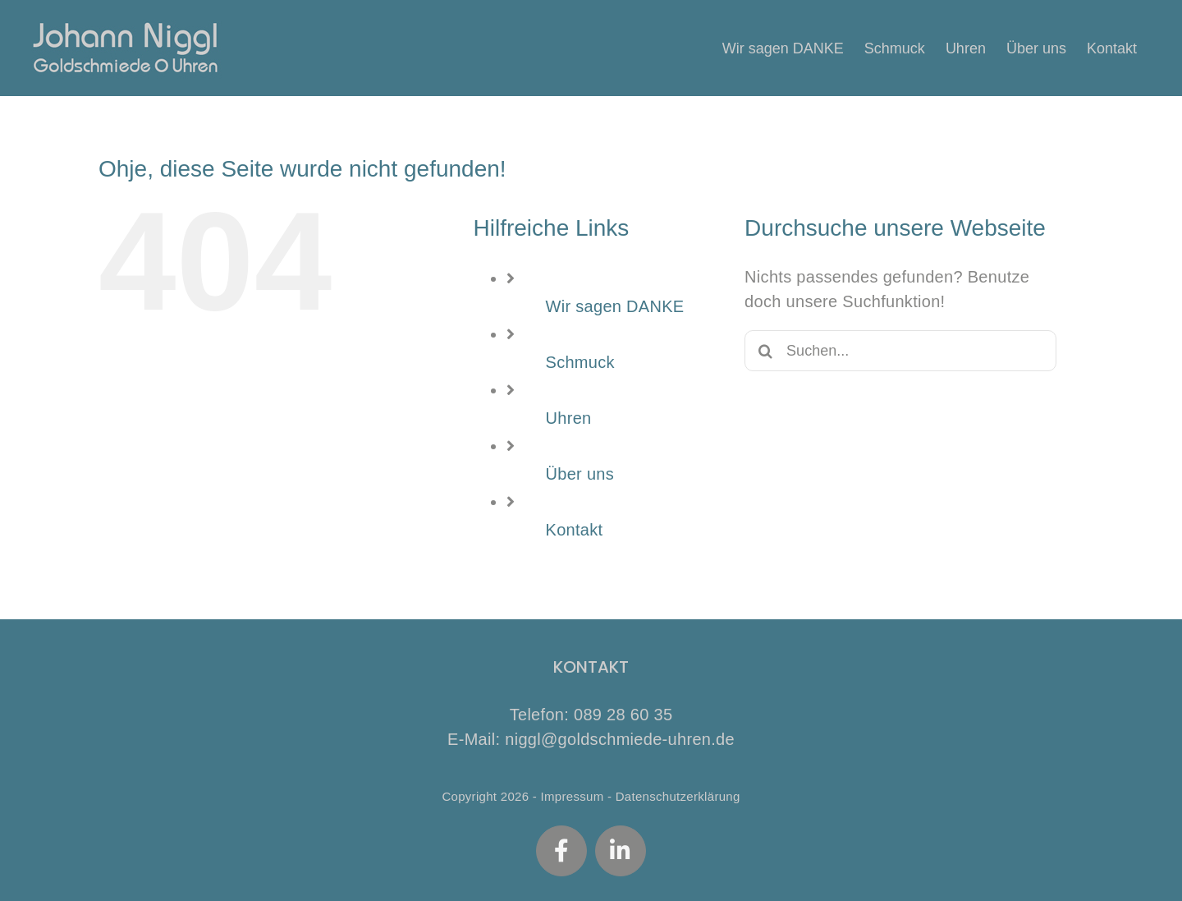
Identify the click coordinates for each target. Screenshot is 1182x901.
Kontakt (574, 530)
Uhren (569, 418)
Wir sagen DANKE (615, 306)
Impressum (572, 796)
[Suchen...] (900, 350)
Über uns (580, 474)
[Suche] (765, 350)
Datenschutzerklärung (678, 796)
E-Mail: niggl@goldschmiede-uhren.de (591, 739)
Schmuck (580, 362)
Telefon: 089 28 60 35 (591, 715)
